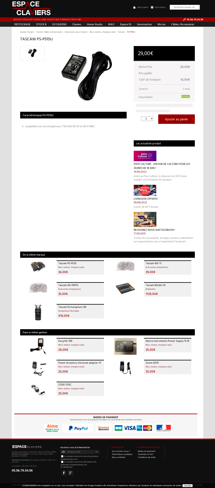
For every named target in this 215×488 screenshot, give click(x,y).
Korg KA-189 (65, 341)
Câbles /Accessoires (182, 24)
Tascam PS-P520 (67, 263)
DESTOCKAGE (22, 24)
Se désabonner (66, 467)
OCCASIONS (59, 24)
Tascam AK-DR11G (68, 285)
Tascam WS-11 (153, 263)
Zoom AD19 (152, 362)
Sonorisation (144, 24)
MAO (111, 24)
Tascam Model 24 (155, 285)
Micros (161, 24)
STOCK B (41, 24)
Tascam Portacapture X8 (72, 307)
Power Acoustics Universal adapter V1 (79, 362)
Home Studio (94, 24)
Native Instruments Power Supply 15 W (167, 341)
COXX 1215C (64, 384)
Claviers (76, 24)
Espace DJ (125, 24)
